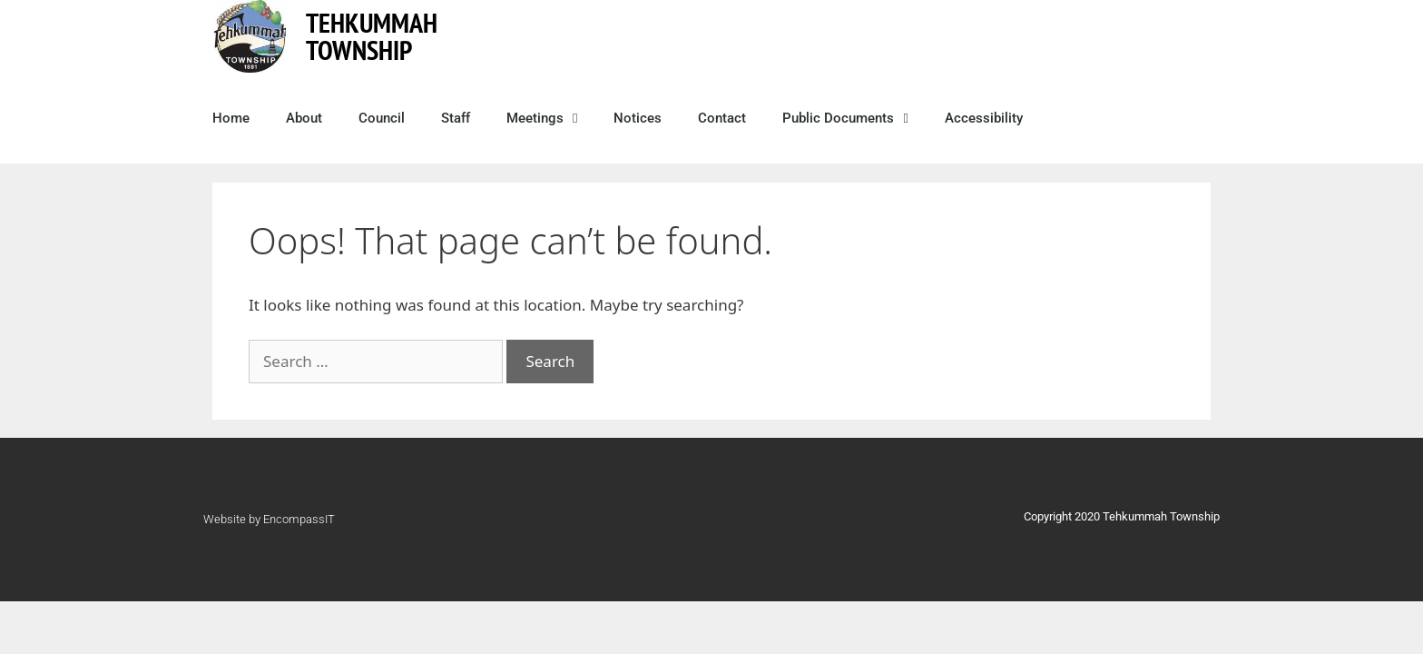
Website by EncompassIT (269, 519)
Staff (455, 118)
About (304, 118)
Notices (637, 118)
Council (381, 118)
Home (231, 118)
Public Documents (845, 118)
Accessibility (984, 118)
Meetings (541, 118)
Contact (722, 118)
